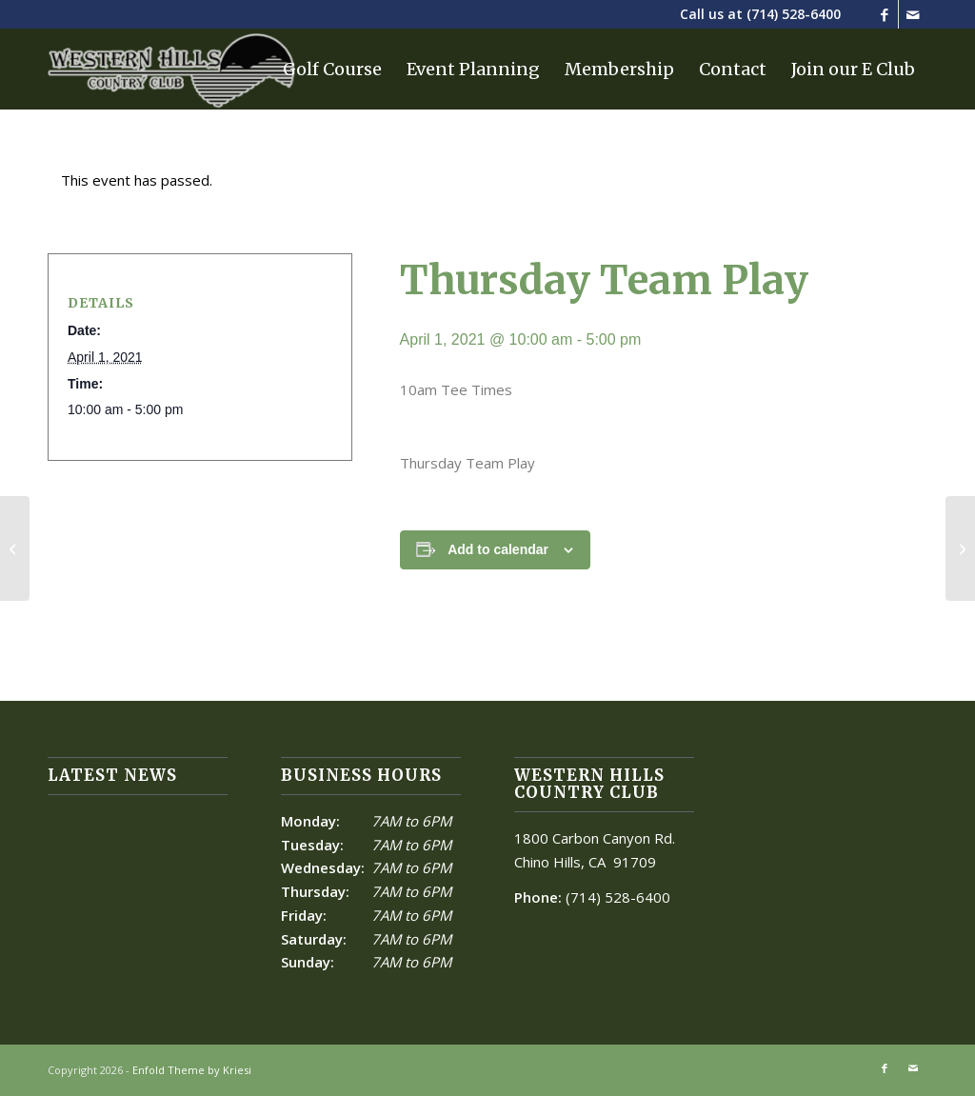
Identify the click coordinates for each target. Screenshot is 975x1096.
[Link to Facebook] (884, 14)
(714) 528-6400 (793, 14)
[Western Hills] (171, 69)
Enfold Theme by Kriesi (191, 1070)
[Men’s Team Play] (15, 548)
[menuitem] (332, 69)
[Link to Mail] (913, 14)
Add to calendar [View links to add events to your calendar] (498, 549)
